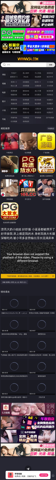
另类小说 (26, 112)
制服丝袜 (14, 95)
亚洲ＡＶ (14, 82)
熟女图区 (38, 103)
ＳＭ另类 (50, 86)
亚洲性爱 (14, 91)
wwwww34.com (28, 59)
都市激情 (14, 109)
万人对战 (38, 73)
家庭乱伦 (26, 109)
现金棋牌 (38, 77)
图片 (4, 101)
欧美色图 (38, 100)
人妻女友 (38, 109)
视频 (4, 83)
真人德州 (26, 73)
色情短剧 (26, 121)
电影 (4, 92)
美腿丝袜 (14, 103)
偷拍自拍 (26, 91)
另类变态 (50, 95)
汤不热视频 (50, 117)
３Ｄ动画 (50, 82)
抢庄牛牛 (50, 77)
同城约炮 (14, 117)
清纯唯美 (26, 103)
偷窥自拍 (14, 100)
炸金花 (26, 77)
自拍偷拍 (26, 82)
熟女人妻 (14, 86)
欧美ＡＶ (38, 82)
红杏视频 (14, 121)
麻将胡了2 (13, 77)
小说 (4, 110)
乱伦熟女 (38, 95)
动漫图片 (50, 100)
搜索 (50, 65)
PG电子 (13, 73)
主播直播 (38, 86)
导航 (4, 119)
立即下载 (44, 475)
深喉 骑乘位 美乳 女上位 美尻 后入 (14, 282)
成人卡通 (38, 91)
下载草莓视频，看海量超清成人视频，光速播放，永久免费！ (30, 276)
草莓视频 (38, 117)
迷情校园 (14, 112)
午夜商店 (26, 117)
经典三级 (26, 95)
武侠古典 (50, 109)
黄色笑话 (38, 112)
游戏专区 (50, 73)
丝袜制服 (26, 86)
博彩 (4, 74)
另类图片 (50, 103)
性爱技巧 (50, 112)
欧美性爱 (50, 91)
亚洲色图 (26, 100)
